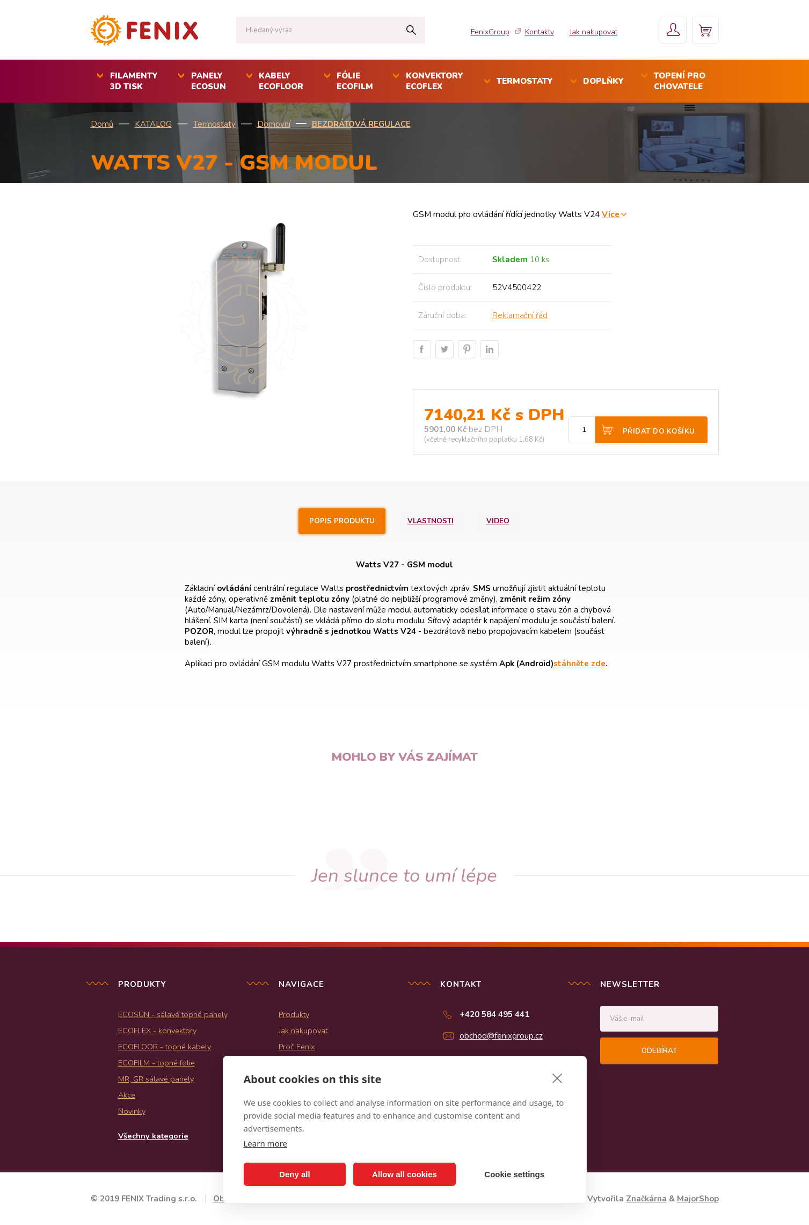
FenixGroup (490, 32)
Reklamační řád (520, 315)
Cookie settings (514, 1174)
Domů (102, 124)
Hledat (411, 30)
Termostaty (214, 124)
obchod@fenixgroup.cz (501, 1036)
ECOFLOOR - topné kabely (164, 1046)
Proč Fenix (297, 1046)
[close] (557, 1077)
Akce (126, 1095)
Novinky (131, 1111)
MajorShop (698, 1198)
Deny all (294, 1174)
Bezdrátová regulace (361, 124)
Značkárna (646, 1198)
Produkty (294, 1014)
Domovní (273, 124)
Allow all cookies (404, 1174)
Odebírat (659, 1051)
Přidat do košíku (659, 431)
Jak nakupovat (593, 32)
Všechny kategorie (153, 1135)
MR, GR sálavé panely (156, 1078)
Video (497, 521)
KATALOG (153, 124)
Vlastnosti (430, 521)
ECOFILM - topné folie (156, 1062)
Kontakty (539, 32)
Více (610, 214)
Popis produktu (342, 521)
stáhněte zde (579, 663)
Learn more (266, 1143)
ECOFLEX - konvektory (157, 1030)
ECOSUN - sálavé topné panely (173, 1014)
